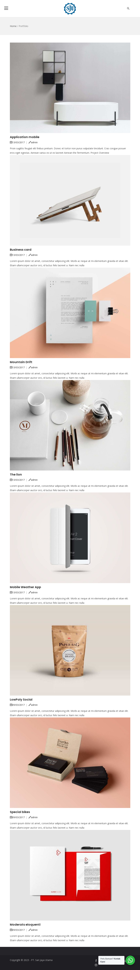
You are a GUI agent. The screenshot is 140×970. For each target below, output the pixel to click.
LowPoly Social (21, 699)
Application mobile (24, 137)
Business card (20, 249)
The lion (16, 474)
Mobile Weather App (25, 587)
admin (33, 142)
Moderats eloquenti (25, 924)
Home (13, 26)
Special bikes (20, 812)
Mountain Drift (21, 362)
